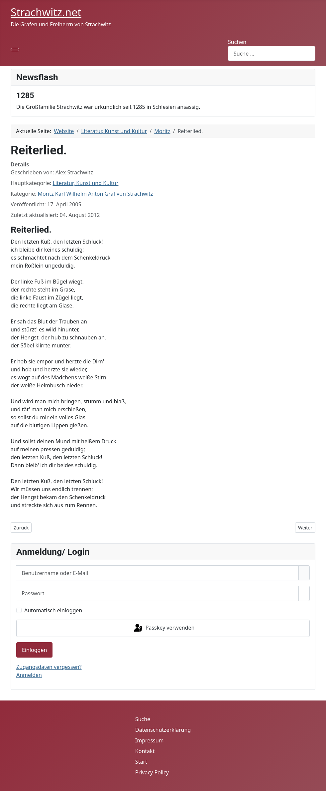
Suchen (237, 42)
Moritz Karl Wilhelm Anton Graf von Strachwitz (95, 193)
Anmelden (29, 675)
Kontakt (145, 751)
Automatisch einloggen (53, 610)
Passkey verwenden (164, 628)
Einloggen (34, 650)
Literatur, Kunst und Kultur (85, 183)
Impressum (149, 740)
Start (141, 761)
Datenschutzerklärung (163, 729)
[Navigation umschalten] (15, 49)
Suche (142, 719)
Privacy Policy (152, 772)
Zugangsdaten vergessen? (49, 667)
